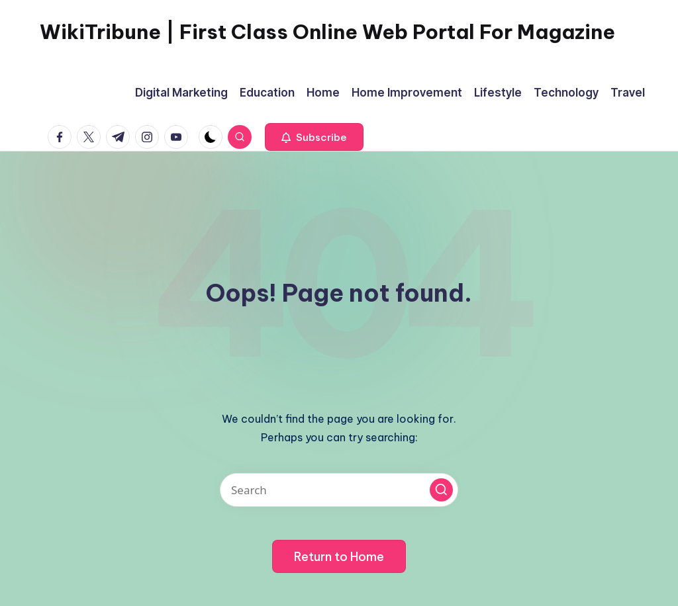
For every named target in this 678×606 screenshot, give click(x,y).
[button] (314, 137)
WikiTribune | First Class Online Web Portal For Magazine (327, 31)
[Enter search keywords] (339, 490)
